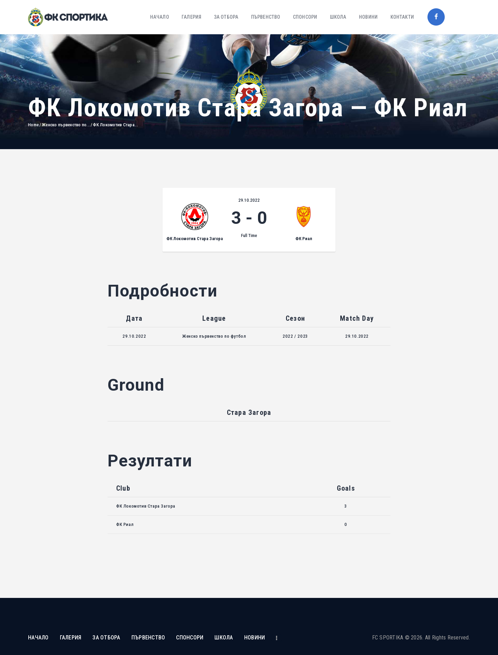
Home (33, 124)
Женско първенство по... (66, 124)
